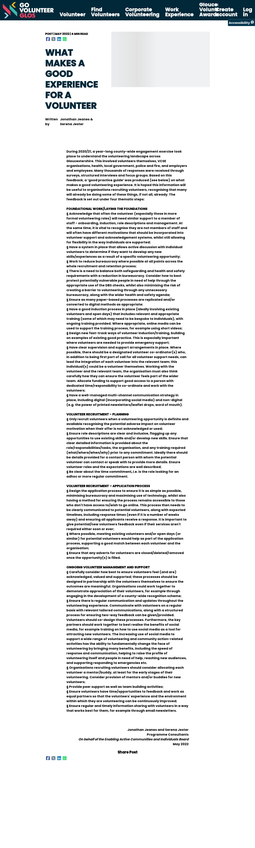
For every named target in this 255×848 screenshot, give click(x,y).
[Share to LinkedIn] (59, 39)
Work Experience (179, 12)
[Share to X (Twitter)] (53, 39)
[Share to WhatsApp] (65, 39)
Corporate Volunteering (142, 12)
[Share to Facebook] (48, 39)
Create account (226, 12)
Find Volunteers (105, 12)
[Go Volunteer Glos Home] (28, 10)
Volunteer (72, 15)
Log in (247, 12)
